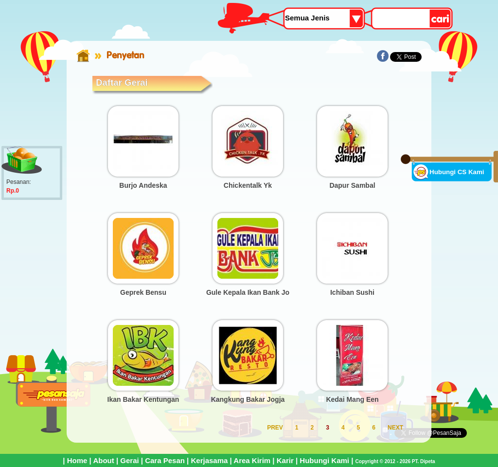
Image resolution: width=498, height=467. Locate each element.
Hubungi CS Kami (456, 172)
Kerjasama (209, 460)
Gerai (129, 460)
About (103, 460)
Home (77, 460)
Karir (285, 460)
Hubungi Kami (324, 460)
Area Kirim (251, 460)
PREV (275, 427)
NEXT (395, 427)
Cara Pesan (165, 460)
